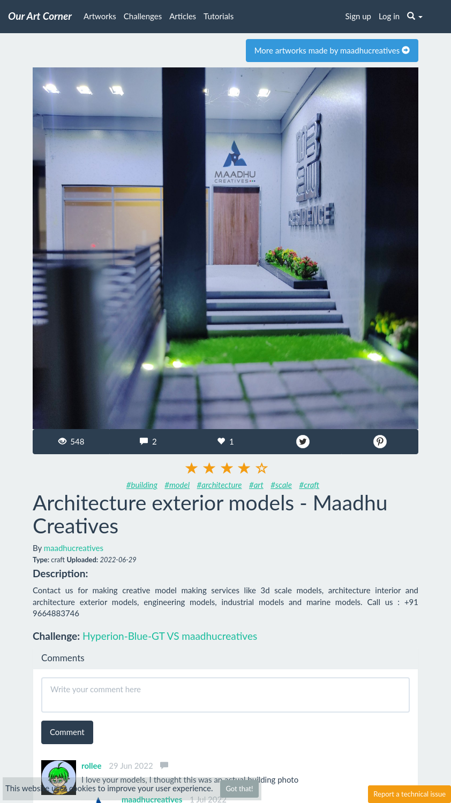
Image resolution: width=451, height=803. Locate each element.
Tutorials (219, 16)
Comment (67, 732)
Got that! (239, 788)
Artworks (100, 16)
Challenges (143, 16)
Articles (182, 16)
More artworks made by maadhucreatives (332, 50)
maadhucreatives (73, 548)
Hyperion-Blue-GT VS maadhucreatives (169, 636)
